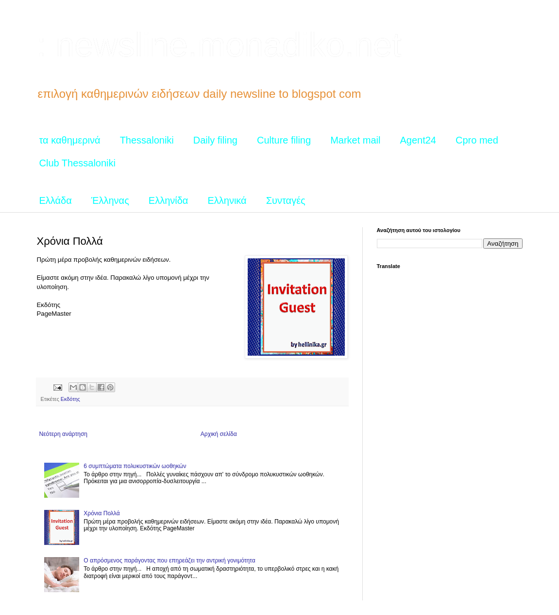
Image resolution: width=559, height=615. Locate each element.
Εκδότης (70, 399)
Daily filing (215, 140)
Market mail (355, 140)
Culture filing (284, 140)
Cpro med (477, 140)
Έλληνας (110, 200)
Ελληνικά (226, 200)
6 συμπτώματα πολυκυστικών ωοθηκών (135, 466)
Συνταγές (285, 200)
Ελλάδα (55, 200)
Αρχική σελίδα (219, 434)
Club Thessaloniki (77, 163)
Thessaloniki (147, 140)
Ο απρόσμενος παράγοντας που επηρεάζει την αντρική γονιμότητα (169, 560)
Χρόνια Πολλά (101, 513)
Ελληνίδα (168, 200)
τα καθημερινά (70, 140)
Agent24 (418, 140)
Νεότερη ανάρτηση (63, 434)
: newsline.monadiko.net (219, 45)
